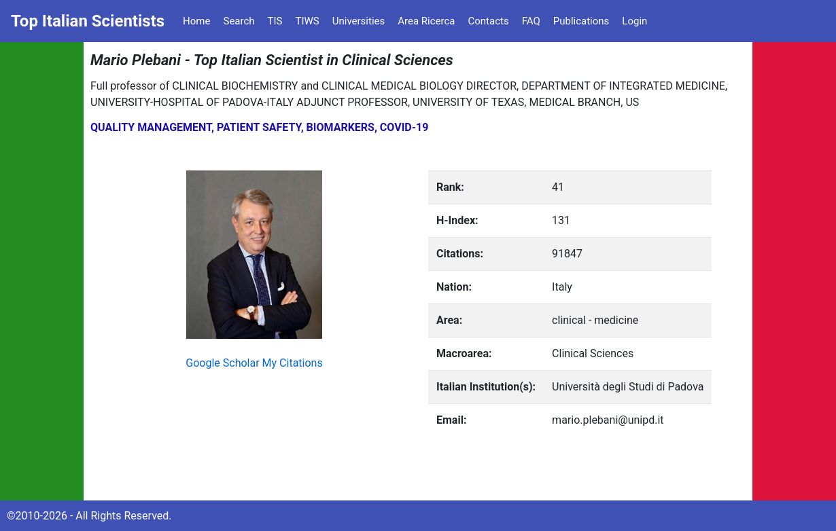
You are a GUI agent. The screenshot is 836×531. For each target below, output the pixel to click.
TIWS (307, 21)
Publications (581, 21)
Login (634, 21)
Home (196, 21)
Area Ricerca (426, 21)
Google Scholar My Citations (254, 362)
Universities (358, 21)
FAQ (531, 21)
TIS (275, 21)
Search (238, 21)
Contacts (488, 21)
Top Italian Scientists (87, 21)
